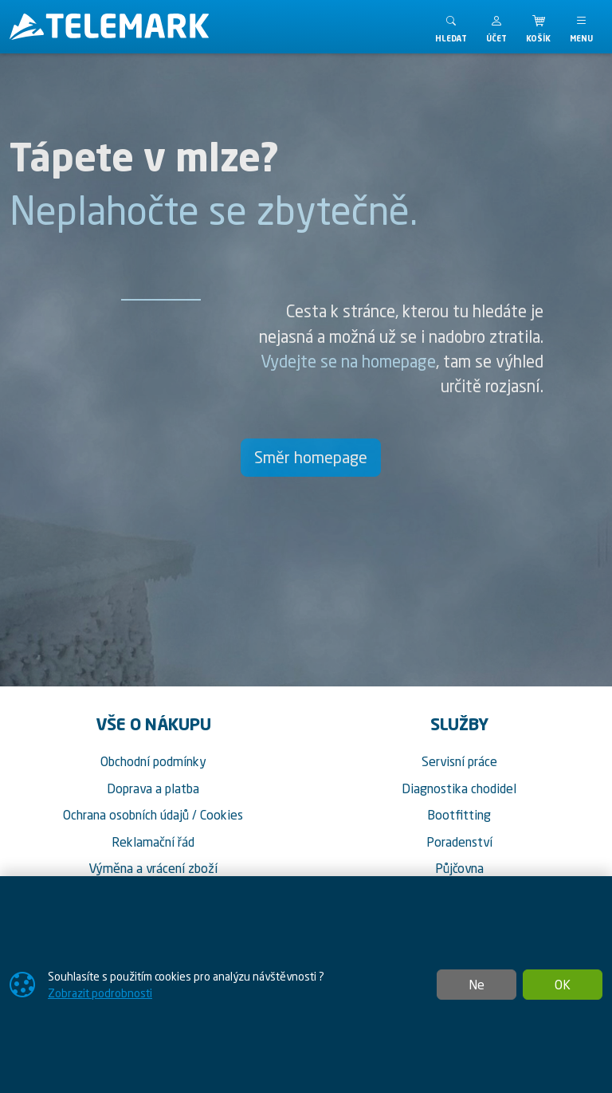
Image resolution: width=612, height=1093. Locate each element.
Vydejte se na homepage (348, 361)
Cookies (221, 815)
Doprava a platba (153, 788)
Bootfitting (459, 815)
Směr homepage (310, 457)
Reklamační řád (153, 842)
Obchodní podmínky (153, 761)
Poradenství (459, 842)
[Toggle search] (451, 26)
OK (563, 985)
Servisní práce (459, 761)
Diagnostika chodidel (459, 788)
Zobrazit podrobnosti (100, 993)
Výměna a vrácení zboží (153, 868)
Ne (476, 985)
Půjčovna (459, 868)
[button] (496, 26)
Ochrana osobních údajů (126, 815)
